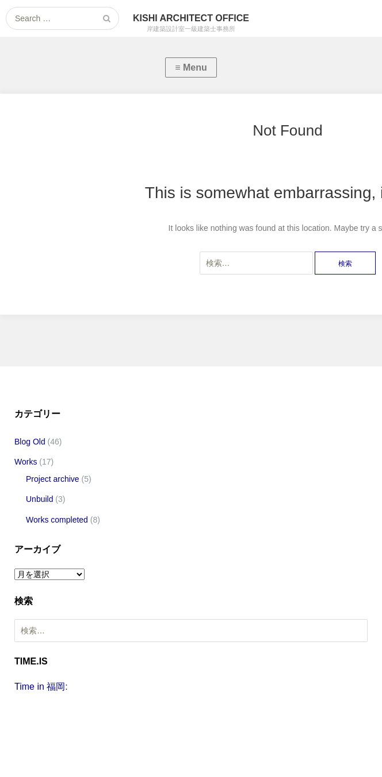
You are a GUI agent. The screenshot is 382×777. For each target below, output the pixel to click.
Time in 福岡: (41, 686)
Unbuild (39, 499)
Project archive (52, 479)
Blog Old (29, 441)
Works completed (57, 519)
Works (25, 461)
